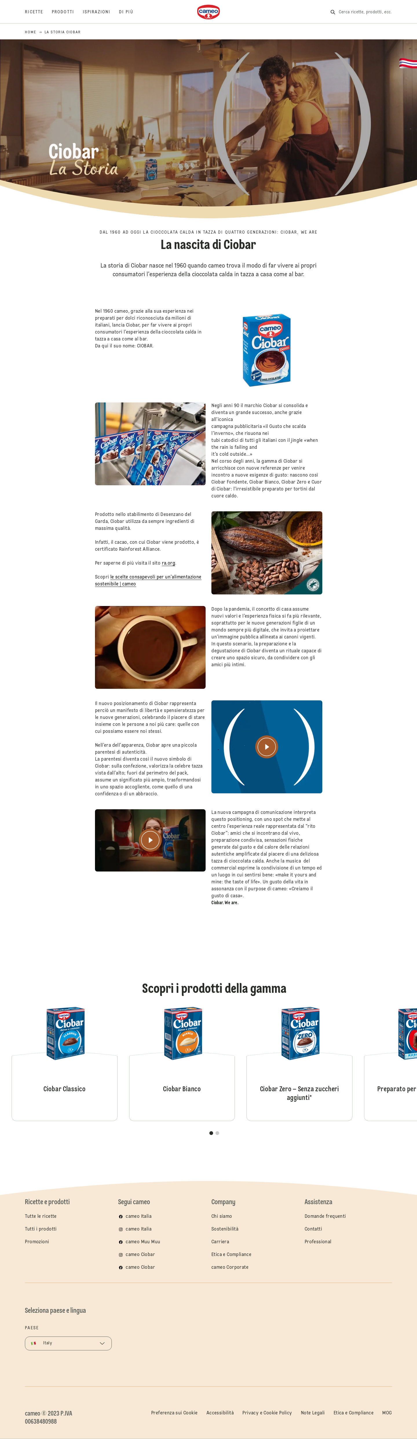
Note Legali (313, 1413)
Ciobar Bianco (182, 1063)
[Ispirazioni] (101, 12)
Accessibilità (220, 1413)
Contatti (313, 1229)
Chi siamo (221, 1216)
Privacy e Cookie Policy (267, 1413)
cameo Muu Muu (143, 1242)
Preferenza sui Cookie (174, 1413)
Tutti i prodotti (40, 1229)
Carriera (220, 1242)
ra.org (168, 572)
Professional (318, 1242)
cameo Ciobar (140, 1255)
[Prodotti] (67, 12)
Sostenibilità (224, 1229)
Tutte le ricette (40, 1216)
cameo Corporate (229, 1267)
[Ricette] (38, 12)
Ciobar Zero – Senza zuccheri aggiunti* (299, 1063)
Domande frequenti (325, 1216)
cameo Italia (138, 1216)
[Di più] (130, 12)
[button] (211, 1133)
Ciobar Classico (65, 1063)
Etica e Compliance (231, 1255)
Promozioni (37, 1242)
